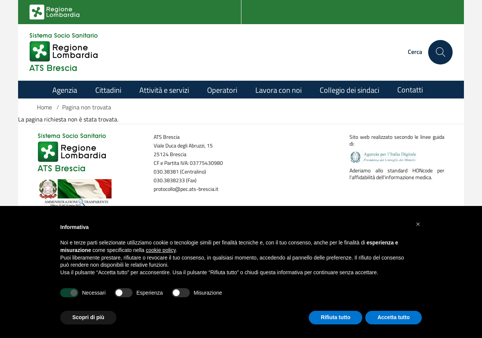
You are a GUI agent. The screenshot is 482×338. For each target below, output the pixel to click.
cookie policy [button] (160, 250)
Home (44, 107)
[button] (418, 224)
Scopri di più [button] (88, 317)
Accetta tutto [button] (393, 317)
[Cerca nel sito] (440, 52)
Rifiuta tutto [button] (336, 317)
